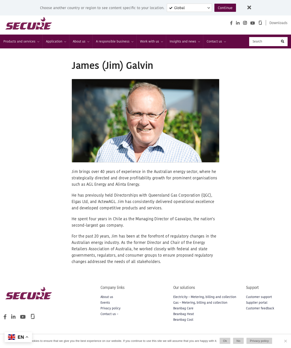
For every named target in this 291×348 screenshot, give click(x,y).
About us (81, 41)
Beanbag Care (183, 308)
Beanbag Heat (183, 314)
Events (105, 302)
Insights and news (185, 41)
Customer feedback (260, 308)
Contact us (216, 41)
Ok (225, 341)
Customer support (259, 297)
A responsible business (114, 41)
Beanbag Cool (183, 319)
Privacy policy (110, 308)
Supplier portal (256, 302)
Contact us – (109, 314)
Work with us (151, 41)
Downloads (278, 22)
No (238, 341)
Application (56, 41)
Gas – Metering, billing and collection (200, 302)
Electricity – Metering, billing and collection (204, 297)
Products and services (21, 41)
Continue (225, 7)
